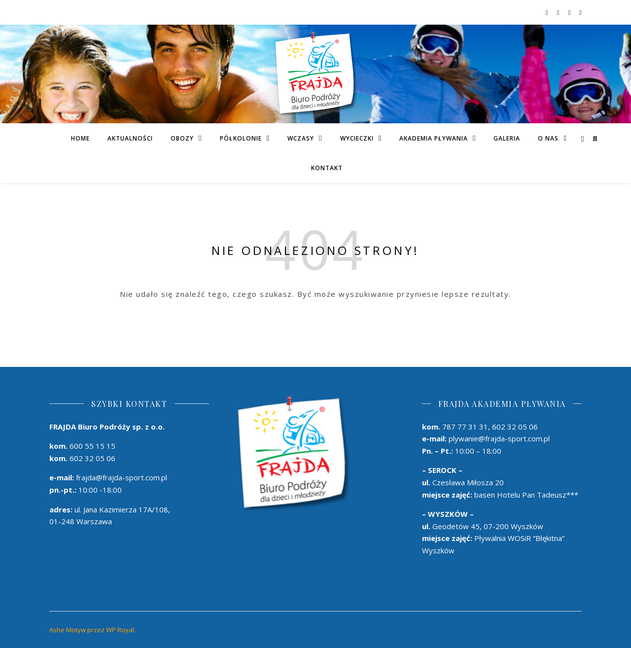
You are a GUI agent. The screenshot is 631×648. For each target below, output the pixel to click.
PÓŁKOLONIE (241, 138)
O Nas (548, 138)
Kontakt (327, 168)
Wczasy (300, 138)
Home (80, 138)
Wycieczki (357, 138)
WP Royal (120, 629)
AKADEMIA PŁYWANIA (433, 138)
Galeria (506, 138)
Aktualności (130, 138)
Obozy (182, 138)
